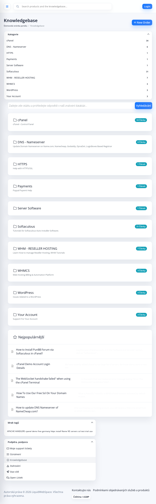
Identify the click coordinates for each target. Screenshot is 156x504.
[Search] (17, 6)
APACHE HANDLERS (16, 431)
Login (147, 6)
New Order (142, 22)
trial (87, 431)
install (58, 431)
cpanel (28, 431)
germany (46, 431)
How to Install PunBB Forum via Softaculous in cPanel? (79, 351)
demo (34, 431)
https (53, 431)
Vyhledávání (143, 105)
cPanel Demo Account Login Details (79, 366)
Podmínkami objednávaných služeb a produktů (121, 490)
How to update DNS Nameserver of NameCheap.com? (79, 409)
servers (74, 431)
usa (91, 431)
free (40, 431)
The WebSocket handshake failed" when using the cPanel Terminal (79, 380)
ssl (79, 431)
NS (69, 431)
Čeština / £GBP (81, 496)
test (83, 431)
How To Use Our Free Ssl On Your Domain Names (79, 395)
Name (64, 431)
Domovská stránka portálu (15, 25)
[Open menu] (7, 6)
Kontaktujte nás (81, 490)
